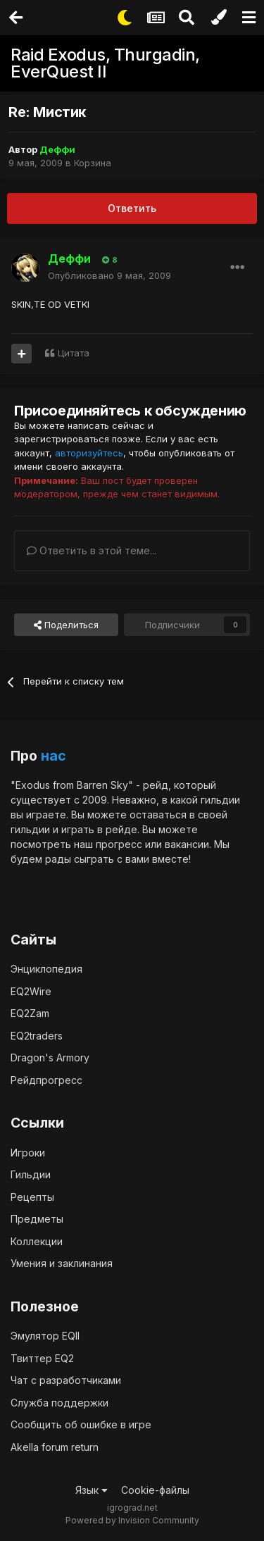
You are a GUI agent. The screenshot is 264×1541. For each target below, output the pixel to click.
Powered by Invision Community (132, 1520)
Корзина (92, 162)
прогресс (119, 844)
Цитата (73, 352)
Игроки (28, 1153)
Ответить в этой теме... (91, 550)
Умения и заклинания (62, 1263)
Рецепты (32, 1197)
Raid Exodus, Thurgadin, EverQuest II (105, 63)
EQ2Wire (31, 991)
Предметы (37, 1219)
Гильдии (31, 1174)
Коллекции (37, 1241)
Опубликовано (109, 275)
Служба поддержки (59, 1403)
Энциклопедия (46, 969)
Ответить (132, 208)
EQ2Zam (30, 1013)
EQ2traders (37, 1036)
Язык (91, 1490)
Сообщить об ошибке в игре (81, 1424)
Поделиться (66, 624)
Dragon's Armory (50, 1057)
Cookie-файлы (155, 1490)
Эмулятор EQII (45, 1336)
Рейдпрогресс (46, 1080)
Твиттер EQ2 (42, 1358)
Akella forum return (55, 1447)
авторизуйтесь (89, 452)
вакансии (187, 844)
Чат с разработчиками (66, 1380)
